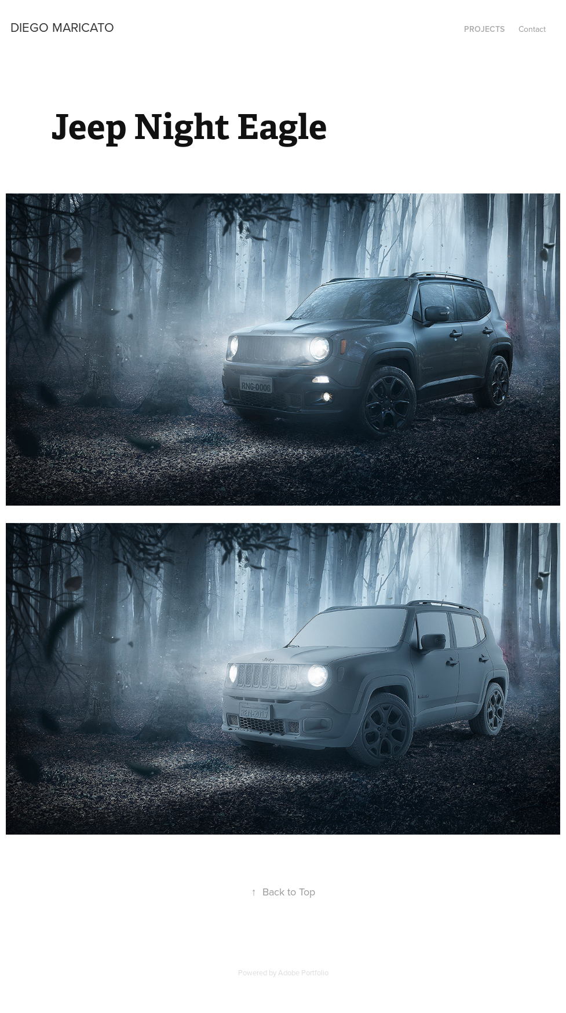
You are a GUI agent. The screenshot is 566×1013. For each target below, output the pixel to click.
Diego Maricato (62, 27)
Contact (532, 29)
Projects (484, 29)
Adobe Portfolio (303, 972)
